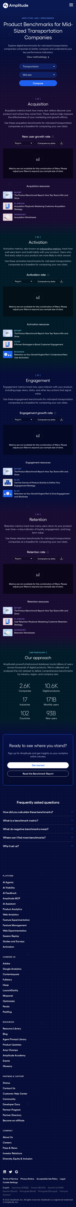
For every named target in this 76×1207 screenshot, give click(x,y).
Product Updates (12, 1044)
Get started (38, 765)
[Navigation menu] (71, 5)
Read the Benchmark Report (38, 773)
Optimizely (9, 1001)
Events (6, 1060)
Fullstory (7, 979)
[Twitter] (10, 1172)
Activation (8, 946)
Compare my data (46, 143)
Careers (7, 1142)
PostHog (7, 1011)
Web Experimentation (14, 930)
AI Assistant (9, 903)
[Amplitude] (15, 4)
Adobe (6, 963)
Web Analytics (11, 914)
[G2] (16, 1172)
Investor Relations (12, 1153)
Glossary (7, 1066)
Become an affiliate (13, 1120)
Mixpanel (8, 995)
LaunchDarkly (10, 990)
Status (6, 1082)
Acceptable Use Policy (47, 1178)
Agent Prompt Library (14, 1039)
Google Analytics (12, 968)
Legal (62, 1178)
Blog (5, 1033)
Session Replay (11, 935)
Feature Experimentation (16, 919)
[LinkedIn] (4, 1172)
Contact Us (9, 1088)
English (6, 1187)
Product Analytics (12, 909)
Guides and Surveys (13, 941)
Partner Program (12, 1109)
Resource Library (12, 1028)
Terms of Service (10, 1178)
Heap (6, 984)
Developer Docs (11, 1104)
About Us (8, 1137)
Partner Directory (12, 1115)
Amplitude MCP (11, 898)
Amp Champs (10, 1050)
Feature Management (15, 925)
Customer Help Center (15, 1093)
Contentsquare (11, 974)
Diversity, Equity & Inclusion (17, 1158)
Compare (38, 83)
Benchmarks (47, 18)
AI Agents (8, 882)
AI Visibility (9, 887)
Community (9, 1098)
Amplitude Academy (14, 1055)
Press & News (10, 1147)
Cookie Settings (10, 1182)
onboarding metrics (50, 248)
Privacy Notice (27, 1178)
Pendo (6, 1006)
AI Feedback (10, 893)
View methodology (38, 56)
